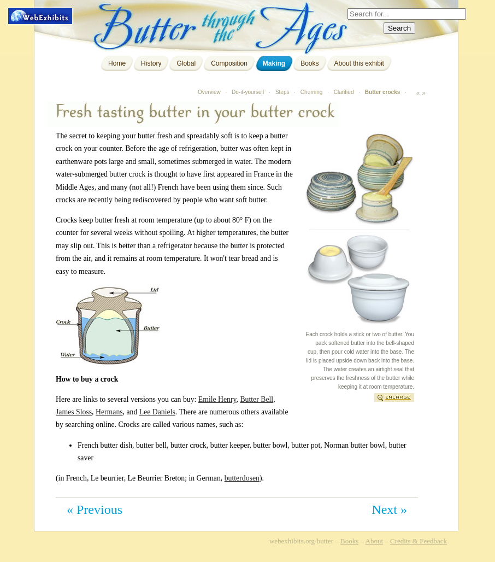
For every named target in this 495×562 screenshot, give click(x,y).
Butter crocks (382, 92)
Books (309, 63)
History (151, 63)
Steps (282, 92)
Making (274, 63)
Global (186, 63)
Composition (229, 63)
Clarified (344, 92)
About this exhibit (359, 63)
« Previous (94, 509)
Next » (389, 509)
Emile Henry (217, 399)
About (375, 541)
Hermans (109, 412)
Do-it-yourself (248, 92)
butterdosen (242, 478)
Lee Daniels (157, 412)
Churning (311, 92)
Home (117, 63)
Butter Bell (256, 399)
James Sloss (74, 412)
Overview (209, 92)
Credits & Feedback (418, 541)
